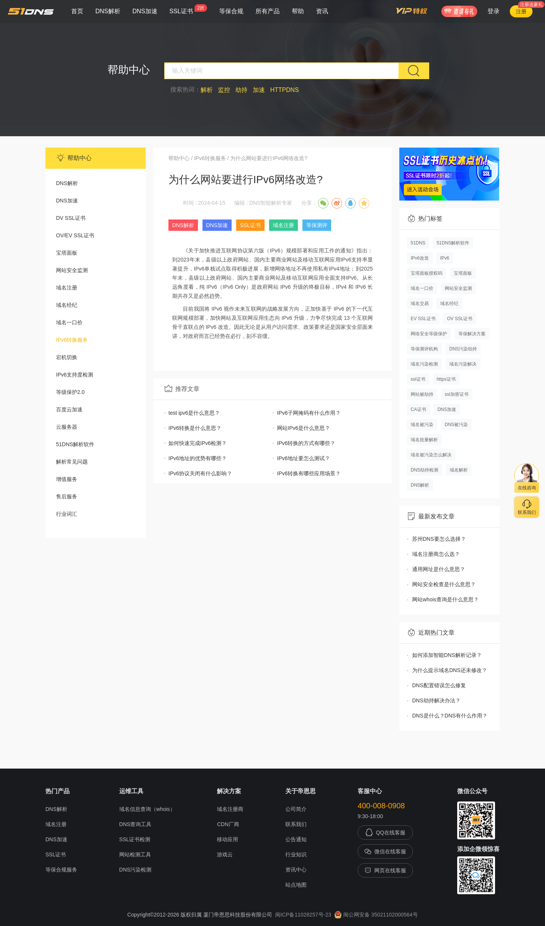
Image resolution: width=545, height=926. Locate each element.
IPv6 (444, 258)
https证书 (446, 379)
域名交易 (420, 303)
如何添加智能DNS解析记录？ (447, 655)
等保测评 (316, 225)
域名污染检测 (424, 364)
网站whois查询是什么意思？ (445, 599)
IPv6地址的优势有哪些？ (197, 458)
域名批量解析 (424, 439)
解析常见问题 (72, 462)
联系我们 (296, 824)
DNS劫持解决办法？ (436, 700)
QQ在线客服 (385, 832)
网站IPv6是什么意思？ (303, 428)
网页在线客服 (385, 870)
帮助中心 (179, 158)
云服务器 (66, 427)
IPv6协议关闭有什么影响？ (200, 473)
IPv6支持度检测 (74, 375)
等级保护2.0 (70, 392)
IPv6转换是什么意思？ (194, 428)
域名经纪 (66, 305)
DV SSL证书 (71, 218)
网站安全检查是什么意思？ (444, 584)
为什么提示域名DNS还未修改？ (449, 670)
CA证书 (418, 409)
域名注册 (66, 288)
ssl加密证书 (457, 394)
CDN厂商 (228, 824)
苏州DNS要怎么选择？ (439, 539)
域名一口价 (69, 322)
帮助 (298, 11)
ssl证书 (418, 379)
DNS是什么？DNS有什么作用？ (449, 716)
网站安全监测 (72, 270)
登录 (493, 11)
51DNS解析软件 (75, 444)
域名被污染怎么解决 (431, 455)
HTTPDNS (284, 90)
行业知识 (296, 854)
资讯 (322, 11)
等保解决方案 (472, 333)
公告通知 (296, 839)
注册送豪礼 (531, 4)
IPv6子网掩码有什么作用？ (309, 413)
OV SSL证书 (459, 318)
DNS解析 (107, 11)
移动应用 (227, 839)
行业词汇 (66, 514)
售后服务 (66, 496)
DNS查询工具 (135, 824)
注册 (521, 11)
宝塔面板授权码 (426, 273)
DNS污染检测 (135, 870)
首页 (77, 11)
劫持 (241, 90)
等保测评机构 (424, 349)
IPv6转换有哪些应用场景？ (309, 473)
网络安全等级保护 (429, 333)
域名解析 (459, 470)
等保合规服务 (61, 870)
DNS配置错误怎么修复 (439, 685)
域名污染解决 (462, 364)
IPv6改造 (420, 258)
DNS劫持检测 (424, 470)
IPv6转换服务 (72, 340)
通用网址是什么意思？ (438, 569)
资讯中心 (296, 870)
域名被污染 (422, 424)
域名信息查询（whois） (147, 809)
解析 (207, 90)
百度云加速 (69, 409)
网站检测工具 (135, 854)
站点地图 (296, 885)
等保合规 (231, 11)
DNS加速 (144, 11)
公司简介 (296, 809)
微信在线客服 (385, 851)
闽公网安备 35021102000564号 (376, 914)
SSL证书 (188, 9)
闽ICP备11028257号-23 (303, 915)
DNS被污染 (456, 424)
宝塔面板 (66, 253)
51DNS (418, 243)
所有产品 (267, 11)
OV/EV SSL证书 (75, 235)
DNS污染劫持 (463, 349)
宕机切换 (66, 357)
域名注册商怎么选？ (436, 554)
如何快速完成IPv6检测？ (197, 443)
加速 (259, 90)
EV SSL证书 (423, 318)
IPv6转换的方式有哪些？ (306, 443)
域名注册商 (230, 809)
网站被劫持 (422, 394)
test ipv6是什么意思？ (194, 413)
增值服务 (66, 479)
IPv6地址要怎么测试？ (303, 458)
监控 (224, 90)
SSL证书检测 (134, 839)
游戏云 (225, 854)
